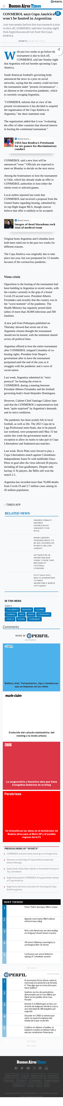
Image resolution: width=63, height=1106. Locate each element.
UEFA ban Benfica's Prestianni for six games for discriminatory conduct (36, 146)
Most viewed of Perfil (31, 975)
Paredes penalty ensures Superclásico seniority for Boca (43, 525)
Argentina (27, 609)
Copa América (12, 609)
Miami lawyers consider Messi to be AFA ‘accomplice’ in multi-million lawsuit (44, 543)
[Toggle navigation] (4, 6)
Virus (21, 614)
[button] (58, 13)
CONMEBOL (11, 614)
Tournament (34, 619)
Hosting (21, 619)
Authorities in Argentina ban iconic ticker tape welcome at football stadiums (44, 562)
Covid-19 (10, 619)
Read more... (24, 138)
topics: (8, 606)
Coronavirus (44, 614)
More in (32, 635)
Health (31, 614)
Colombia (39, 609)
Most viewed (13, 902)
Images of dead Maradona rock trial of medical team (35, 226)
